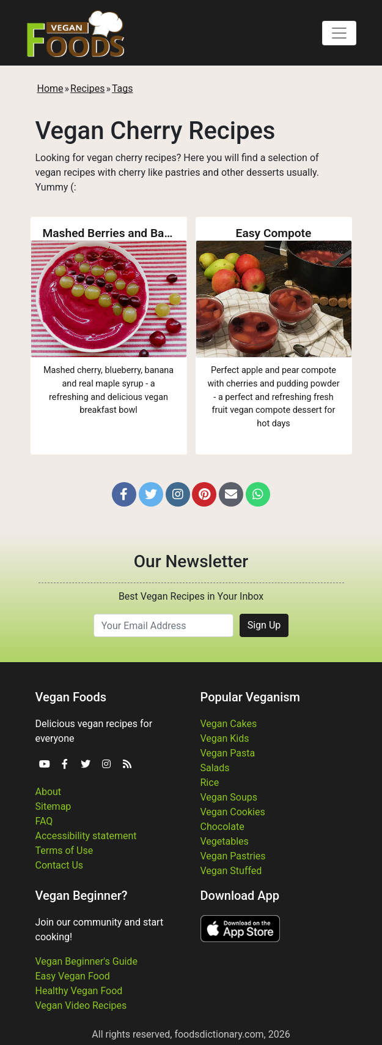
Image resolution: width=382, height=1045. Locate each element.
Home (50, 88)
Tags (122, 88)
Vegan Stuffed (231, 871)
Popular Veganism (250, 697)
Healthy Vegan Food (79, 991)
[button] (124, 494)
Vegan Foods (70, 697)
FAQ (44, 821)
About (48, 792)
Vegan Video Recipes (81, 1005)
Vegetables (224, 841)
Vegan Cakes (228, 724)
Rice (209, 782)
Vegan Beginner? (81, 895)
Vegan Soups (229, 797)
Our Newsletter (191, 561)
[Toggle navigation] (339, 33)
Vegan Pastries (233, 856)
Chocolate (222, 826)
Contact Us (59, 865)
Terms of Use (64, 850)
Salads (215, 768)
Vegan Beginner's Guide (86, 961)
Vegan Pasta (227, 753)
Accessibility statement (86, 836)
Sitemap (53, 806)
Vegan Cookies (232, 812)
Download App (239, 895)
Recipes (87, 88)
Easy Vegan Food (72, 976)
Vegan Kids (224, 738)
